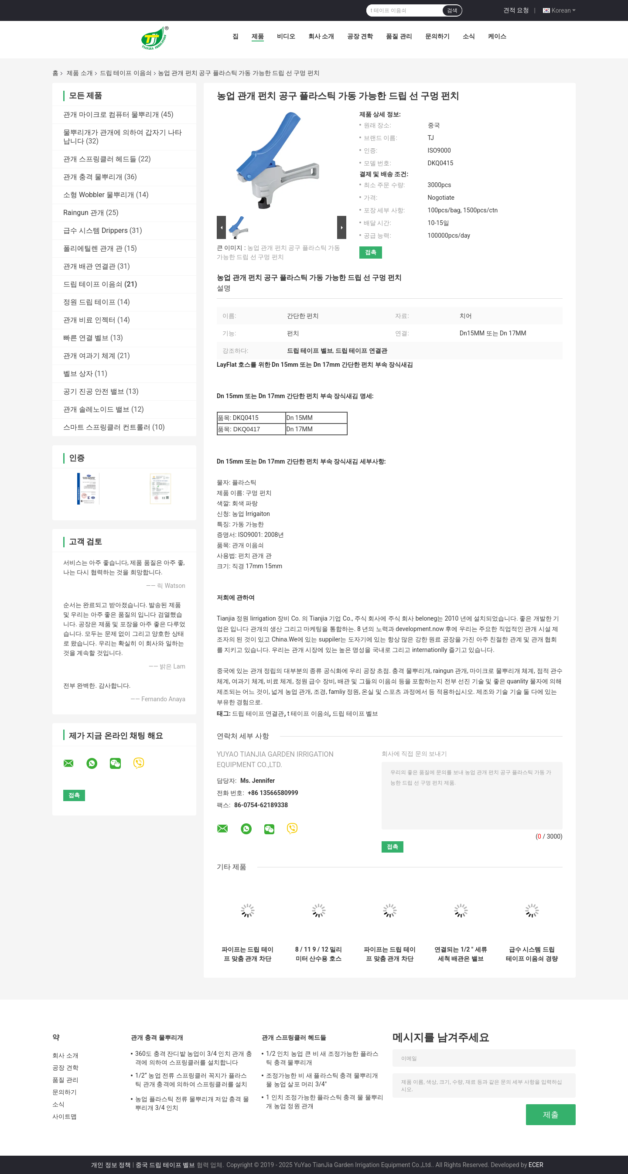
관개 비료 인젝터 (89, 320)
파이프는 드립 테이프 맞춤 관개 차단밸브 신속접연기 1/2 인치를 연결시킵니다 (247, 954)
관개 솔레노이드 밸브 (96, 409)
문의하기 (437, 36)
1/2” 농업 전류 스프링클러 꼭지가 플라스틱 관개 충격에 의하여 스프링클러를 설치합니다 (191, 1081)
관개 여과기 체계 (89, 356)
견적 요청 (516, 10)
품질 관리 (399, 36)
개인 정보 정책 (111, 1164)
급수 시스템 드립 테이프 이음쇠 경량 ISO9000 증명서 (532, 954)
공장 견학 (360, 36)
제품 (258, 36)
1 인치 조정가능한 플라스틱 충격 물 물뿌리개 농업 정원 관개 (324, 1101)
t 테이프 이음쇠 (308, 713)
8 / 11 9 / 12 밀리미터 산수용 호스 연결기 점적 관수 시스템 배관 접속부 (319, 954)
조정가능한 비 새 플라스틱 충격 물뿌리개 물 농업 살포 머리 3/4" (322, 1080)
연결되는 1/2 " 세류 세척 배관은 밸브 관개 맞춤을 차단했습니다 (460, 954)
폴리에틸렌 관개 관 (93, 248)
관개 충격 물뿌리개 (93, 177)
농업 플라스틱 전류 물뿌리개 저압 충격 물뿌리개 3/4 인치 (192, 1103)
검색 (452, 10)
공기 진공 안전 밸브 (93, 391)
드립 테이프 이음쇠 (126, 72)
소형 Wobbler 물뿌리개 (98, 195)
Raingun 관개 (83, 212)
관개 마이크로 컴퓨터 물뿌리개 (111, 114)
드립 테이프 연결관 (258, 713)
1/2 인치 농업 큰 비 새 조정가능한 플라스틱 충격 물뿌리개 (322, 1058)
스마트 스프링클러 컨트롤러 (106, 427)
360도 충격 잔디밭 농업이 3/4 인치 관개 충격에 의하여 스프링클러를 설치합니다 (193, 1058)
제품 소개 (79, 72)
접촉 (370, 252)
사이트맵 (64, 1116)
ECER (536, 1164)
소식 (469, 36)
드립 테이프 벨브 (355, 713)
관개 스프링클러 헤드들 (100, 159)
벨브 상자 (78, 373)
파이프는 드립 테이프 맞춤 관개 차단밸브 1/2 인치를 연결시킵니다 (390, 954)
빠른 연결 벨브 (86, 338)
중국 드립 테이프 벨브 (165, 1164)
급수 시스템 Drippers (95, 230)
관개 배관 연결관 (89, 266)
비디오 (286, 36)
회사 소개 (321, 36)
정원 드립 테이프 (89, 302)
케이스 (497, 36)
